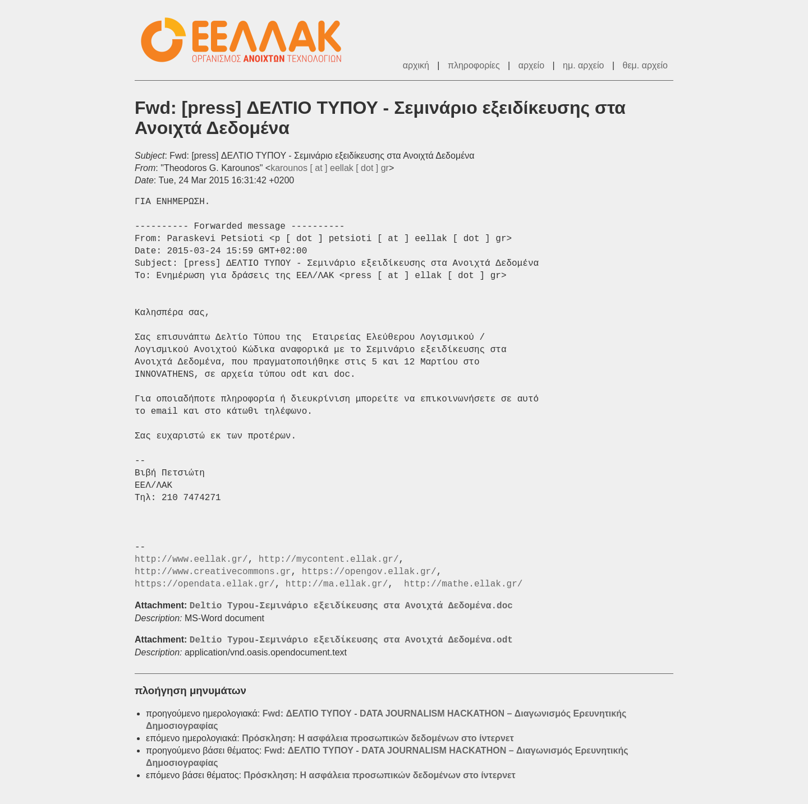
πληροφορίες (474, 65)
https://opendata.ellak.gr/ (205, 584)
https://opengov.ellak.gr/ (369, 572)
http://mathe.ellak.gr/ (463, 584)
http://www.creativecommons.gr (213, 572)
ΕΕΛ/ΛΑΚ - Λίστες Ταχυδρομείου (247, 40)
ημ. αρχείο (583, 65)
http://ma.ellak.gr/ (337, 584)
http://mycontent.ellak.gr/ (329, 560)
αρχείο (531, 65)
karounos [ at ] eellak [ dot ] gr (329, 168)
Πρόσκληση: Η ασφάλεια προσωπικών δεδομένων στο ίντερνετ (377, 738)
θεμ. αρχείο (645, 65)
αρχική (416, 65)
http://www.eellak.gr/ (191, 560)
